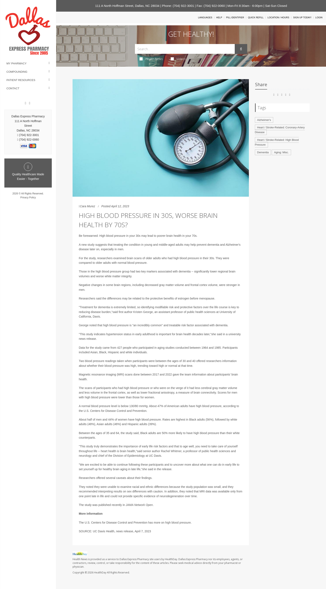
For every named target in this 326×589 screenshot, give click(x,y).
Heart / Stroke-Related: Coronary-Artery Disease (280, 130)
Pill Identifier (235, 17)
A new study (87, 244)
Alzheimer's (264, 119)
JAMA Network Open (139, 505)
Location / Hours (278, 17)
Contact (12, 88)
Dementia (263, 152)
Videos (178, 59)
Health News (151, 59)
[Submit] (241, 49)
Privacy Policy (28, 197)
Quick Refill (256, 17)
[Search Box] (185, 49)
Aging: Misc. (281, 152)
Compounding (16, 71)
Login (318, 17)
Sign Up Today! (302, 17)
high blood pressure (178, 522)
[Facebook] (25, 103)
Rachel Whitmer (171, 451)
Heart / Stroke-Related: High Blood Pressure (277, 142)
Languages (205, 17)
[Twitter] (29, 103)
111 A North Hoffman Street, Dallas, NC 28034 (127, 5)
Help (219, 17)
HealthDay (100, 572)
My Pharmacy (16, 63)
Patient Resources (20, 80)
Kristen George (143, 312)
